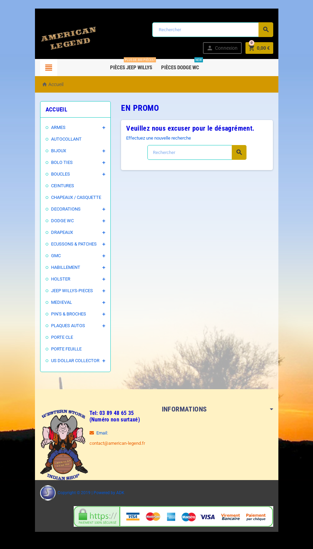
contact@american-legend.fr (117, 443)
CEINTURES (62, 185)
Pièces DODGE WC (183, 65)
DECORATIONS (66, 209)
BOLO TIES (62, 162)
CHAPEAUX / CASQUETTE (76, 197)
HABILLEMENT (65, 267)
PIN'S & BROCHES (68, 314)
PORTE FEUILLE (66, 348)
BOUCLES (60, 174)
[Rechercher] (212, 29)
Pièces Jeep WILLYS (134, 65)
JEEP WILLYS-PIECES (72, 290)
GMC (56, 255)
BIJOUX (58, 150)
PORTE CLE (62, 337)
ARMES (58, 127)
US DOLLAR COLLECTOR (75, 360)
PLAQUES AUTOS (68, 325)
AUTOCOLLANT (66, 139)
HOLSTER (60, 279)
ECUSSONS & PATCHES (74, 244)
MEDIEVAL (61, 302)
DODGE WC (62, 220)
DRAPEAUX (62, 232)
